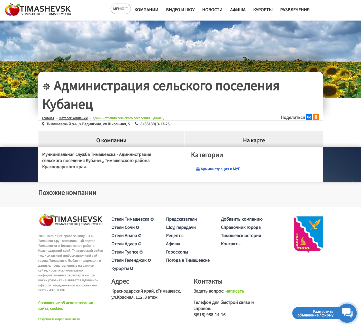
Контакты (230, 243)
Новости (212, 9)
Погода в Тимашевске (188, 260)
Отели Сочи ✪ (125, 227)
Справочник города (241, 227)
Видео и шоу (180, 9)
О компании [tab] (111, 140)
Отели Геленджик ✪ (131, 260)
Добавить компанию (241, 218)
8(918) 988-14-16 (209, 314)
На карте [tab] (254, 140)
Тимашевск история (241, 235)
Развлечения (294, 9)
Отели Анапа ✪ (126, 235)
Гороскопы (177, 251)
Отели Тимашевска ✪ (132, 218)
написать (234, 291)
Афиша (238, 9)
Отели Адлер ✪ (126, 243)
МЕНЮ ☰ (120, 8)
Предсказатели (181, 218)
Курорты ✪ (122, 268)
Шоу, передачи (181, 227)
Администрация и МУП (218, 168)
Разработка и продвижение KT (59, 319)
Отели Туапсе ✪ (127, 251)
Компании (146, 9)
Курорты (262, 9)
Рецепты (174, 235)
